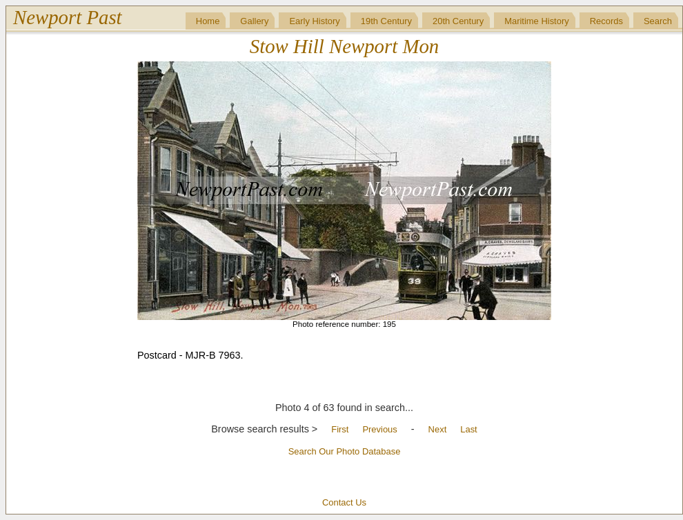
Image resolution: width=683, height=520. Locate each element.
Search (658, 21)
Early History (314, 21)
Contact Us (344, 502)
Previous (379, 429)
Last (468, 429)
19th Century (386, 21)
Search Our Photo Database (344, 451)
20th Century (458, 21)
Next (437, 429)
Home (208, 21)
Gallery (254, 21)
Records (606, 21)
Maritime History (536, 21)
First (339, 429)
